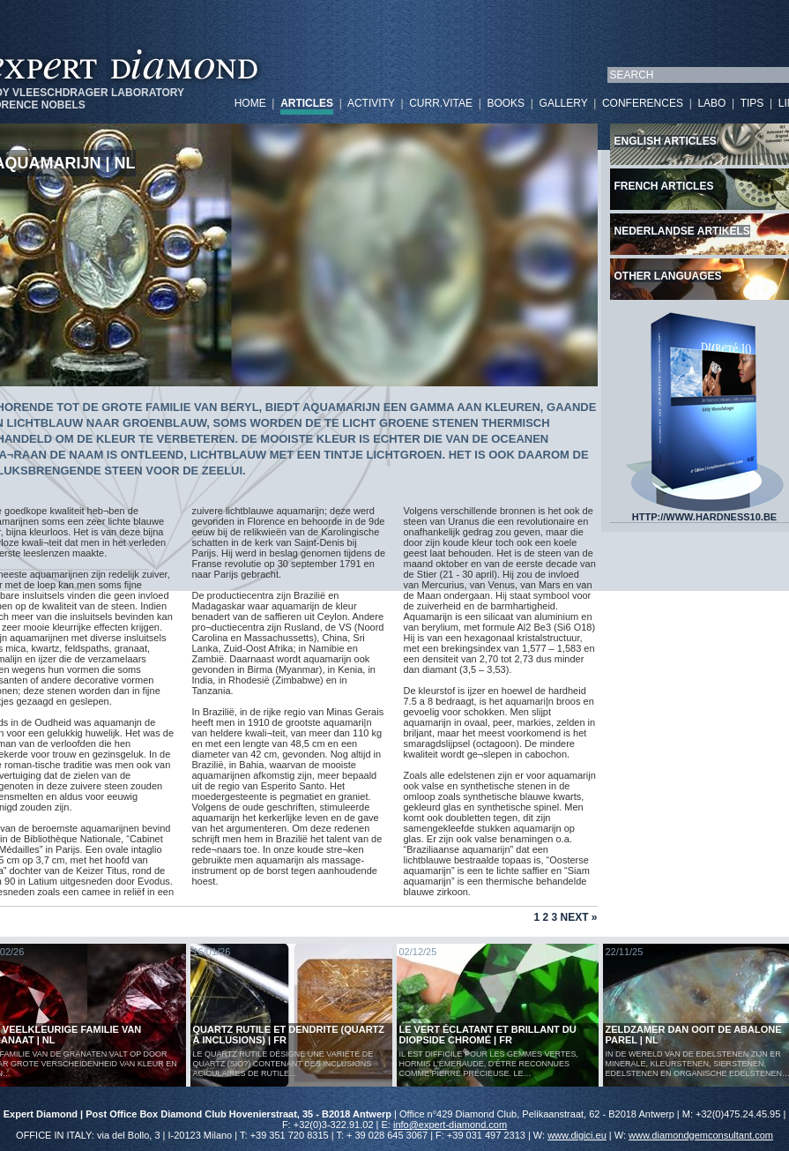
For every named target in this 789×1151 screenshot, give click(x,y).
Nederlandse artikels (682, 231)
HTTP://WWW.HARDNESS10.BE (704, 512)
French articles (664, 186)
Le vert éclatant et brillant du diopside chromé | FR (488, 1034)
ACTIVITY (371, 103)
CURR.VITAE (441, 103)
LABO (711, 103)
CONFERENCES (642, 103)
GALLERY (564, 103)
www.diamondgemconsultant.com (701, 1135)
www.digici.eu (577, 1135)
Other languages (668, 276)
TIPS (752, 103)
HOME (250, 103)
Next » (578, 917)
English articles (665, 141)
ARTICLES (306, 103)
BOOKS (506, 103)
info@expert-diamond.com (450, 1124)
